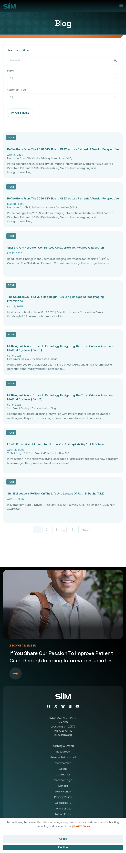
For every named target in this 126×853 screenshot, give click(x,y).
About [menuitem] (63, 769)
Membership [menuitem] (63, 763)
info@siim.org (63, 735)
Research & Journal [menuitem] (63, 757)
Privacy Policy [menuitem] (63, 797)
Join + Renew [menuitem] (63, 791)
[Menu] (120, 5)
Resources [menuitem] (63, 752)
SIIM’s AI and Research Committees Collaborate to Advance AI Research (55, 247)
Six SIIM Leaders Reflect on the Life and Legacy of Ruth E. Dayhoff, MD (56, 493)
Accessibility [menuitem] (63, 803)
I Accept (63, 839)
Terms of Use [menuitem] (63, 808)
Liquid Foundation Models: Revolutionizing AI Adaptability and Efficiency (56, 444)
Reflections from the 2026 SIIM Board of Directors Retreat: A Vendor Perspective (63, 149)
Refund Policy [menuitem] (63, 814)
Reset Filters (20, 113)
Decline (63, 847)
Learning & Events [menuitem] (63, 746)
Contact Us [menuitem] (63, 774)
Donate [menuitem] (63, 786)
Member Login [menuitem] (63, 780)
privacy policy (81, 826)
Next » (86, 529)
